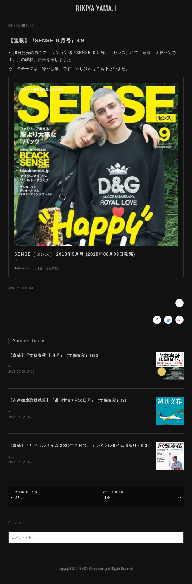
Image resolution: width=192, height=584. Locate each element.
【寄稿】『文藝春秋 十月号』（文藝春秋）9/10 (53, 361)
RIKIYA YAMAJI (96, 8)
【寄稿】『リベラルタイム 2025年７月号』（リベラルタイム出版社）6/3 (78, 452)
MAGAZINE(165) (20, 293)
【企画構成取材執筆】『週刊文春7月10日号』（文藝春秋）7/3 (67, 406)
